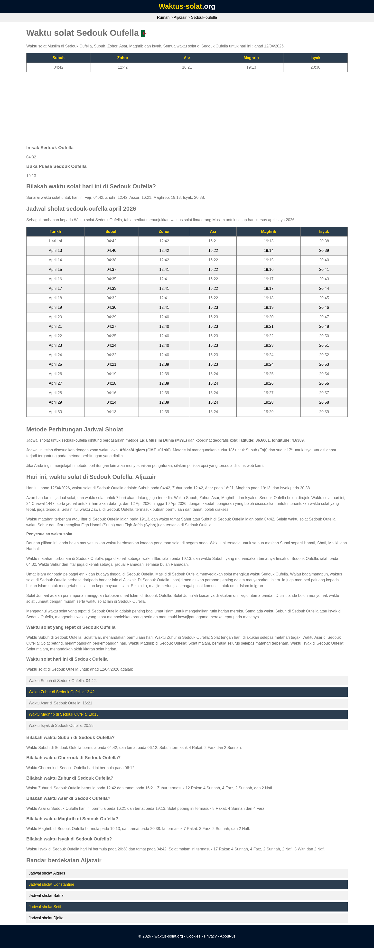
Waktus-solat (180, 6)
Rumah (163, 17)
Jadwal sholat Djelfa (46, 918)
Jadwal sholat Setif (45, 907)
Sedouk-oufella (204, 17)
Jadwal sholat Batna (46, 895)
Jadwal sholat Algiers (47, 873)
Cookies (193, 936)
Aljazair (180, 17)
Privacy (210, 936)
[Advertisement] (172, 106)
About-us (227, 936)
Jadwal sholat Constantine (51, 884)
